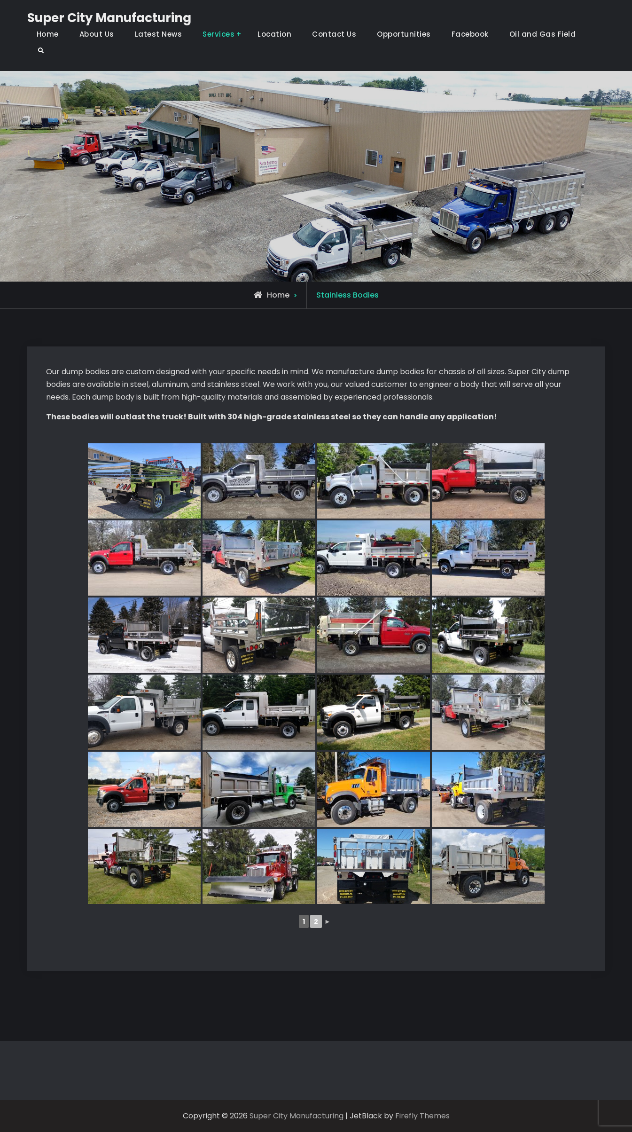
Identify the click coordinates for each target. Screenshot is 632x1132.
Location (274, 34)
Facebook (470, 34)
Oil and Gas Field (542, 34)
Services (218, 34)
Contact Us (334, 34)
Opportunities (404, 34)
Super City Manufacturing (109, 17)
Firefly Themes (422, 1115)
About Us (96, 34)
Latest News (158, 34)
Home (48, 34)
